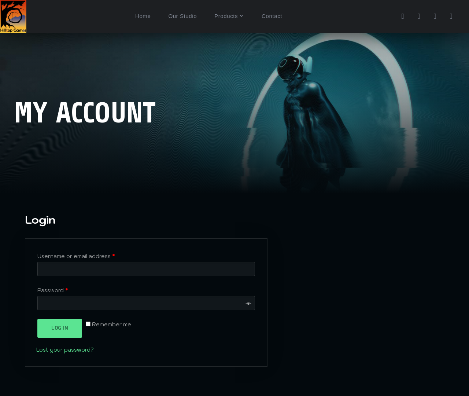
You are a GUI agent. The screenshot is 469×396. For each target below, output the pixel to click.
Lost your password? (65, 349)
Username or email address (76, 256)
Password (52, 290)
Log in (59, 328)
